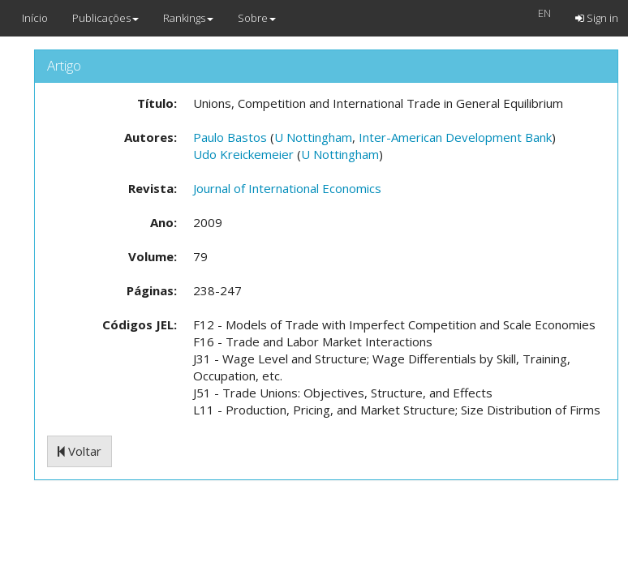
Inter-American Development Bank (455, 137)
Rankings (188, 18)
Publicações (105, 18)
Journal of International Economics (287, 188)
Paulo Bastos (230, 137)
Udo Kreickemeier (243, 154)
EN (544, 13)
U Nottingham (313, 137)
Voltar (79, 451)
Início (35, 18)
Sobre (257, 18)
